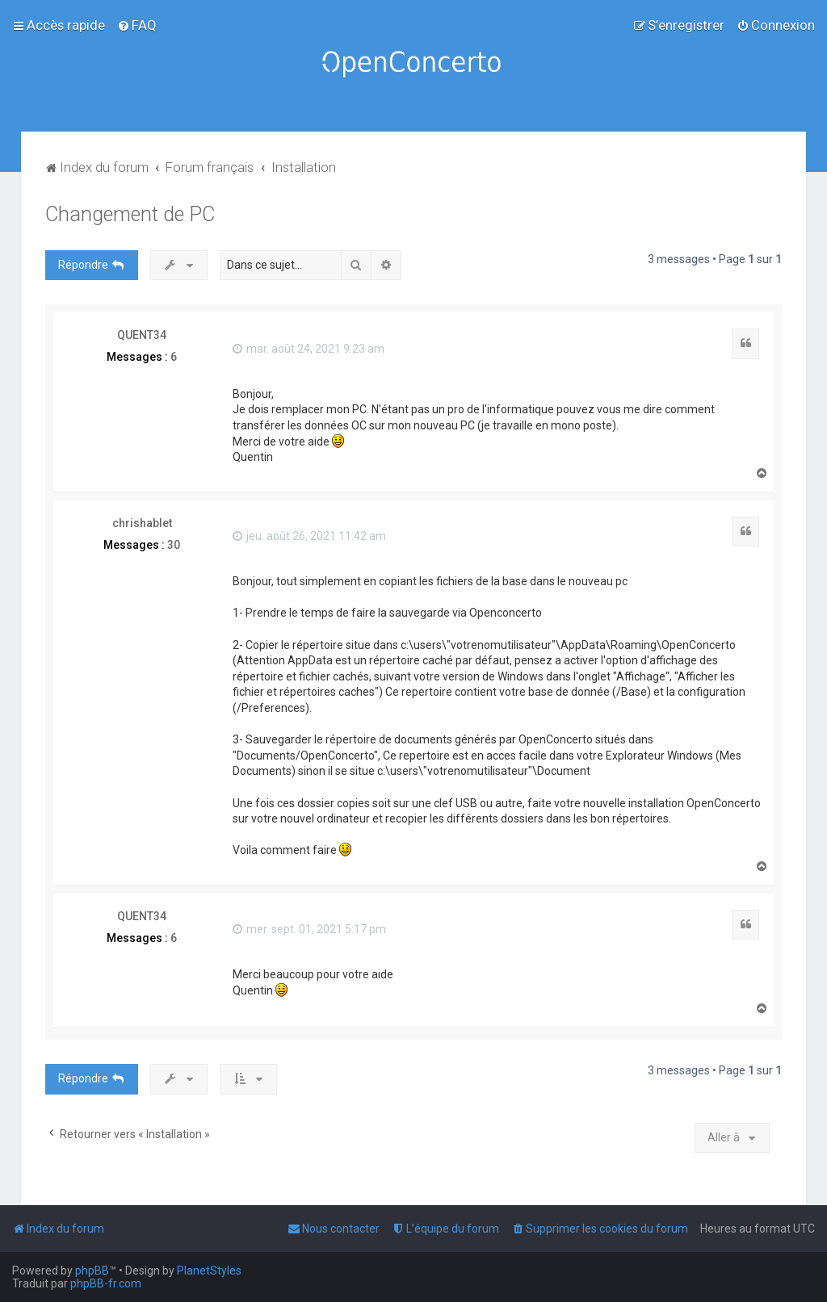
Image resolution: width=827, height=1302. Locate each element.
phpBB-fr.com (105, 1283)
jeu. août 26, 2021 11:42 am (309, 536)
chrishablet (142, 523)
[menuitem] (137, 25)
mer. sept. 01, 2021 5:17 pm (309, 929)
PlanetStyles (209, 1270)
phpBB (92, 1270)
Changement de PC (130, 214)
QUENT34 (141, 335)
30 (173, 544)
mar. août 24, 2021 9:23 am (308, 348)
